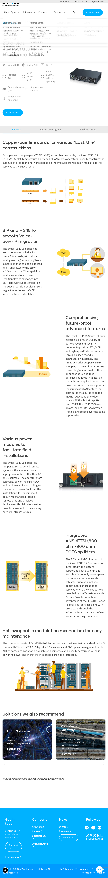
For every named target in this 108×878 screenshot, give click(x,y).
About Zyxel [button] (12, 20)
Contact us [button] (13, 847)
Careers (36, 831)
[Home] (11, 11)
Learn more (13, 757)
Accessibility (88, 872)
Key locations (12, 857)
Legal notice (66, 869)
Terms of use (82, 869)
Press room (65, 831)
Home (5, 30)
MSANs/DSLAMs (32, 30)
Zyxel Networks (40, 843)
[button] (73, 20)
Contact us (92, 20)
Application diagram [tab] (50, 137)
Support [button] (60, 20)
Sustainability (39, 835)
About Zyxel (38, 826)
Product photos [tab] (88, 137)
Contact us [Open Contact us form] (12, 120)
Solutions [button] (29, 20)
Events (62, 826)
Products (16, 30)
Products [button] (44, 20)
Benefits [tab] (16, 137)
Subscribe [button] (68, 837)
